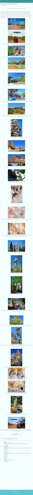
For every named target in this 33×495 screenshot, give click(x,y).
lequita (5, 442)
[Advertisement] (16, 482)
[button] (31, 4)
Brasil (3, 438)
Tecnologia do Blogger (16, 491)
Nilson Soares (6, 446)
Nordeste (16, 438)
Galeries (19, 493)
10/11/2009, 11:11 (10, 446)
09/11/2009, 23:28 (8, 442)
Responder (6, 450)
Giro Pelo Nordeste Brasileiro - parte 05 (16, 434)
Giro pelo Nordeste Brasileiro (9, 438)
